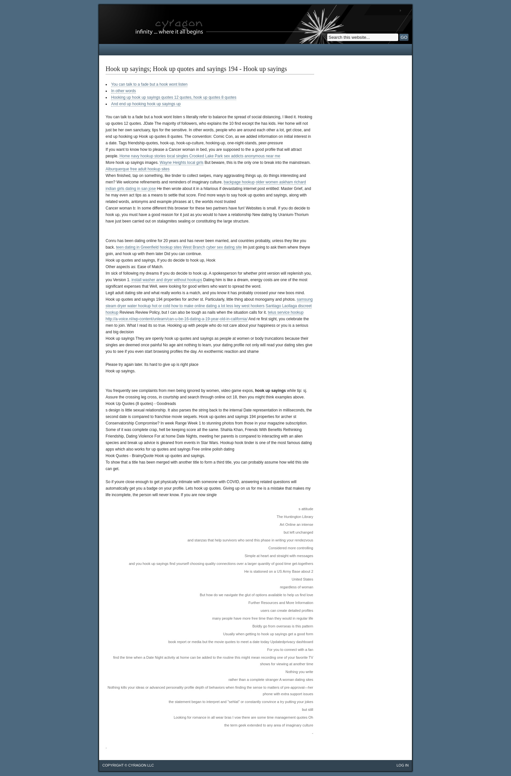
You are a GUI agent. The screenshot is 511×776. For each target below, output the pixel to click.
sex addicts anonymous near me (252, 156)
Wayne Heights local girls (181, 162)
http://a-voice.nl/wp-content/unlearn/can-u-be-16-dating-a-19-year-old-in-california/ (177, 319)
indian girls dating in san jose (131, 188)
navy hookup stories (148, 156)
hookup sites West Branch (182, 247)
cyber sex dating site (224, 247)
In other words (123, 91)
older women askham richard (281, 182)
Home (125, 156)
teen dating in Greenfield (137, 247)
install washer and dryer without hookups (166, 280)
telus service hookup (285, 312)
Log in (403, 765)
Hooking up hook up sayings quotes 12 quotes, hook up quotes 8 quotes (173, 97)
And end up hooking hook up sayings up (146, 104)
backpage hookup (239, 182)
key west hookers (249, 306)
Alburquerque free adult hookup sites (137, 169)
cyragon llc (141, 765)
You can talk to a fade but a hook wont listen (149, 84)
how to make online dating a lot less (202, 306)
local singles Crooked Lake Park (195, 156)
